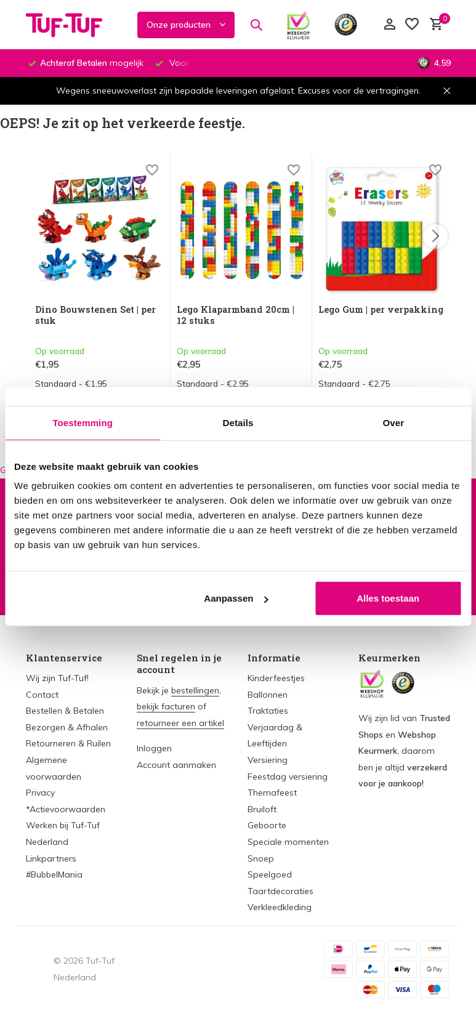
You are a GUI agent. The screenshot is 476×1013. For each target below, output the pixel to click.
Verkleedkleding (280, 907)
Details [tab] (238, 422)
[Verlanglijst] (412, 25)
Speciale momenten (288, 841)
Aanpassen (236, 598)
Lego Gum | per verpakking (353, 316)
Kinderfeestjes (276, 678)
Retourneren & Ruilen (68, 743)
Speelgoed (270, 874)
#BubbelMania (54, 874)
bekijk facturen (166, 706)
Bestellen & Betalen (65, 710)
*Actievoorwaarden (65, 809)
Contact (42, 694)
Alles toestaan (388, 598)
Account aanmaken (176, 764)
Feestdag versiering (288, 776)
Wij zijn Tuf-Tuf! (57, 678)
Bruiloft (262, 809)
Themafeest (272, 792)
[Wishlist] (152, 173)
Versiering (268, 759)
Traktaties (268, 710)
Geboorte (267, 825)
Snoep (261, 858)
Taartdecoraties (280, 891)
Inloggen (154, 748)
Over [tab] (394, 422)
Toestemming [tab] (82, 422)
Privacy (40, 792)
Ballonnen (268, 694)
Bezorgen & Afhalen (67, 727)
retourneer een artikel (180, 722)
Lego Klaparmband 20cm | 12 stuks (239, 316)
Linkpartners (51, 858)
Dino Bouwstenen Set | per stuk (98, 316)
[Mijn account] (389, 25)
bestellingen (195, 690)
